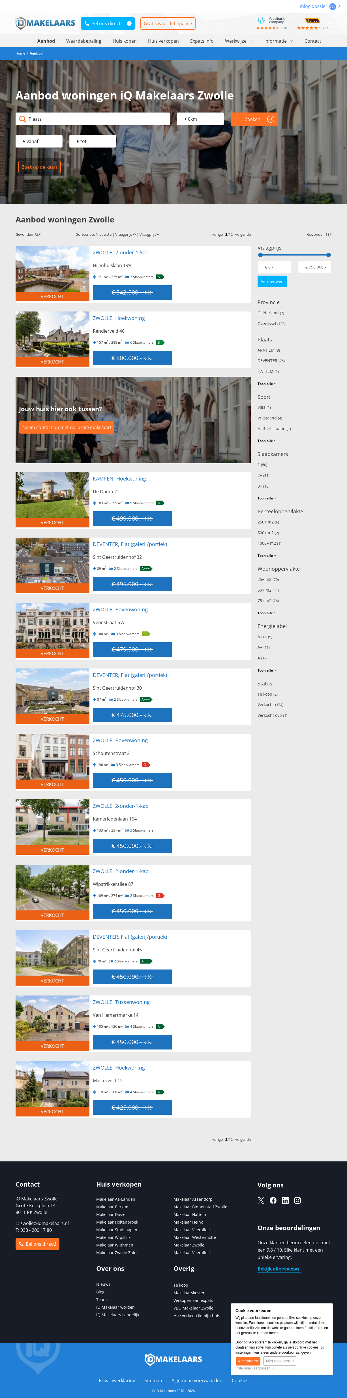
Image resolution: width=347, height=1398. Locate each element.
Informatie (278, 41)
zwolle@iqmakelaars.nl (44, 1223)
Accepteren (248, 1361)
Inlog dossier (320, 6)
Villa (264, 407)
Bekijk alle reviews (279, 1269)
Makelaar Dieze (110, 1214)
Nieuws (103, 1284)
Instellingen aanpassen (254, 1368)
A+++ (265, 636)
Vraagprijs (125, 234)
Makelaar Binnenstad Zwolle (200, 1206)
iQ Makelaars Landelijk (117, 1314)
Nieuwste (104, 234)
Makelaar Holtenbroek (117, 1222)
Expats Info (202, 41)
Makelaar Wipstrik (113, 1237)
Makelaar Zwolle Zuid (116, 1252)
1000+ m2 (269, 543)
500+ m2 (268, 532)
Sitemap (153, 1380)
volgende (243, 234)
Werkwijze (239, 41)
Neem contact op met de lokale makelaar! (66, 427)
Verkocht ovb (272, 715)
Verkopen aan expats (193, 1300)
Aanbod (46, 41)
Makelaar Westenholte (195, 1237)
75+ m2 (268, 600)
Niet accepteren (280, 1361)
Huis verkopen (163, 41)
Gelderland (271, 312)
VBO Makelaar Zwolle (193, 1308)
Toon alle (267, 383)
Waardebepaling (83, 41)
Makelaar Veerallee (192, 1229)
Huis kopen (125, 41)
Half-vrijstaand (274, 428)
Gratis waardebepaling (168, 23)
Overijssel (272, 323)
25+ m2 (268, 579)
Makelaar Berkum (113, 1206)
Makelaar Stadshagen (116, 1229)
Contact (313, 41)
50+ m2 (268, 590)
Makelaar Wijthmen (114, 1245)
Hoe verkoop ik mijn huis (197, 1315)
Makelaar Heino (188, 1222)
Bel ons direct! (103, 23)
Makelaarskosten (189, 1292)
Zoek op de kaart (39, 167)
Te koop (268, 694)
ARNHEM (269, 350)
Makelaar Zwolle (189, 1245)
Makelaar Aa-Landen (115, 1199)
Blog (100, 1292)
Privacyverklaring (117, 1380)
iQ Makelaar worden (115, 1307)
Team (101, 1299)
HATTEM (268, 371)
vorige (217, 234)
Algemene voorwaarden (197, 1380)
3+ (263, 486)
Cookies (240, 1380)
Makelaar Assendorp (193, 1199)
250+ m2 (268, 522)
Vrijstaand (270, 418)
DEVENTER (271, 360)
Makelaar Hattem (190, 1214)
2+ (263, 475)
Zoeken (260, 119)
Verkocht (270, 704)
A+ (264, 647)
